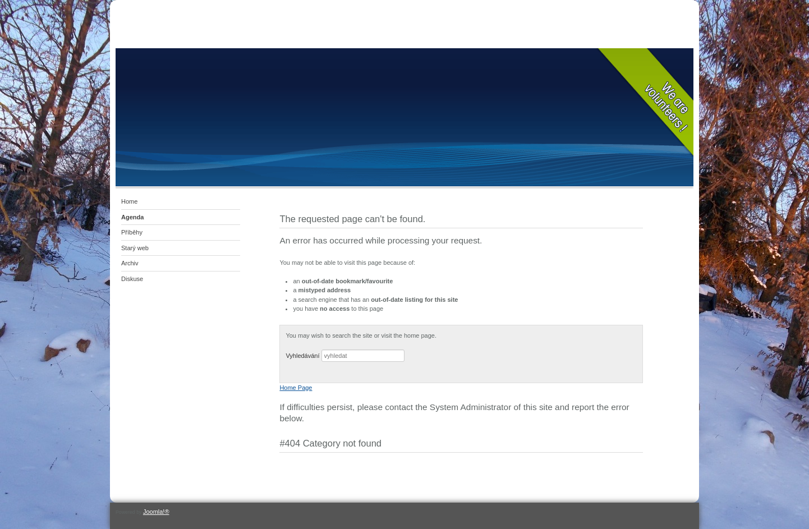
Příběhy (132, 232)
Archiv (130, 263)
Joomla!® (156, 511)
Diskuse (132, 278)
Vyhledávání (302, 355)
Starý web (135, 248)
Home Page (295, 387)
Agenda (132, 217)
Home (129, 201)
